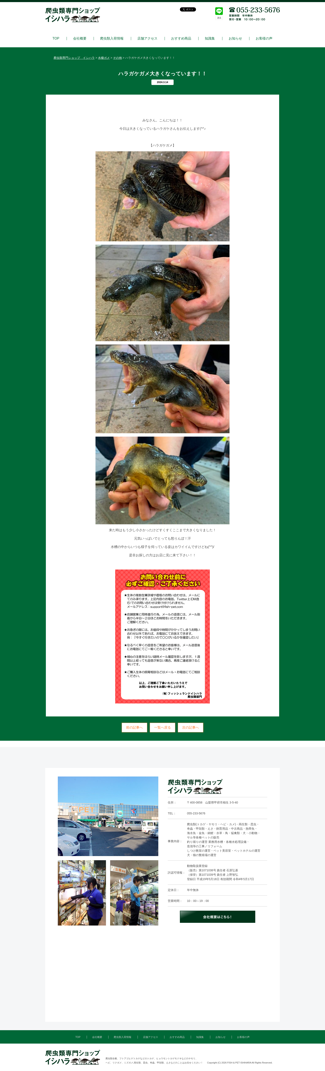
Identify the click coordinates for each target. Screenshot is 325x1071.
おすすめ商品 (181, 38)
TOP (56, 38)
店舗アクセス (147, 38)
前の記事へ (134, 727)
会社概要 (79, 38)
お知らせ (235, 38)
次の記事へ (190, 727)
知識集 (210, 38)
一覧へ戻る (162, 727)
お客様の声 (264, 38)
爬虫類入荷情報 (112, 38)
